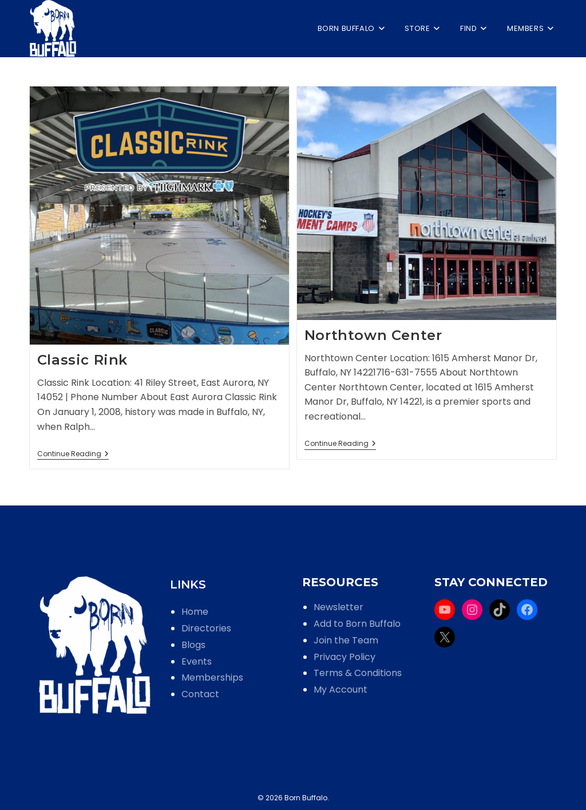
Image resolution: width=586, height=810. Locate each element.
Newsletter (338, 607)
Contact (200, 694)
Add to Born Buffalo (357, 623)
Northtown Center (373, 335)
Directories (206, 628)
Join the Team (346, 640)
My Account (340, 689)
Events (196, 661)
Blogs (193, 644)
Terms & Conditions (358, 672)
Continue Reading (73, 455)
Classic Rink (82, 359)
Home (194, 611)
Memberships (212, 677)
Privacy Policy (344, 656)
